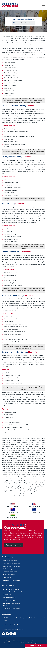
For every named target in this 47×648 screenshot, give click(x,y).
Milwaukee (13, 460)
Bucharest (28, 491)
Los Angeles (42, 456)
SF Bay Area (9, 477)
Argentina (28, 485)
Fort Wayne (27, 448)
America (27, 438)
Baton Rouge (41, 440)
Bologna (37, 489)
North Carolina (38, 465)
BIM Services (22, 643)
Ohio (31, 467)
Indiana (12, 454)
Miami (3, 460)
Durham (7, 448)
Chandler (37, 442)
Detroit (39, 446)
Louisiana (9, 458)
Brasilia (3, 491)
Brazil (7, 491)
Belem (38, 487)
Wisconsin (31, 483)
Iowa (22, 454)
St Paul (42, 477)
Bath (43, 493)
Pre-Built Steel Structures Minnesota (19, 198)
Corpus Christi (17, 446)
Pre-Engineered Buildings (17, 156)
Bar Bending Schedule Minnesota (21, 388)
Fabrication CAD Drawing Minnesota (11, 288)
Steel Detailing (17, 53)
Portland (13, 471)
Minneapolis (19, 460)
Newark (28, 465)
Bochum (23, 489)
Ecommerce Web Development (11, 589)
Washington (9, 483)
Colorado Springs (40, 444)
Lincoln (29, 456)
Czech (9, 495)
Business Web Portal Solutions (11, 603)
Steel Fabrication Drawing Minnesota (29, 288)
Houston (33, 452)
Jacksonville (28, 454)
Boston (14, 442)
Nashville (22, 462)
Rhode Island (41, 471)
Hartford (8, 452)
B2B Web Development (9, 597)
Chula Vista (16, 444)
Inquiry (10, 430)
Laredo (9, 456)
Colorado (33, 444)
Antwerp (22, 485)
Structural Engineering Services (11, 563)
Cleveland (27, 444)
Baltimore (34, 440)
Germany (13, 450)
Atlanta (14, 440)
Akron (3, 438)
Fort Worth (34, 448)
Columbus (4, 446)
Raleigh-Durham (31, 471)
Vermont (34, 481)
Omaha (43, 467)
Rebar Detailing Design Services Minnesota (20, 246)
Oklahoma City (37, 467)
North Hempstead (20, 467)
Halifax (38, 450)
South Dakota (24, 477)
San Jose (23, 475)
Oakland (28, 467)
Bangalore (8, 487)
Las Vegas (14, 456)
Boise (10, 442)
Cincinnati (22, 444)
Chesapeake (5, 444)
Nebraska (27, 462)
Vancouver (28, 481)
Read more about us (14, 545)
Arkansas (4, 440)
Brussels (22, 491)
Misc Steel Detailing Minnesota (9, 150)
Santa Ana (28, 475)
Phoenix (43, 469)
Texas (34, 479)
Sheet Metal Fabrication (16, 251)
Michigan (7, 460)
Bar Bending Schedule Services (19, 352)
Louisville (14, 458)
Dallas (23, 446)
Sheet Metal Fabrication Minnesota (23, 290)
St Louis (37, 477)
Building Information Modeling (11, 580)
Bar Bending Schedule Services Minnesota (13, 386)
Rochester (16, 473)
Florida (22, 448)
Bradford (42, 489)
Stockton (10, 479)
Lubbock (20, 458)
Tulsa (7, 481)
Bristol (17, 491)
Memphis (39, 458)
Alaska (11, 438)
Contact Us (23, 645)
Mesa (43, 458)
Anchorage (38, 438)
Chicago (11, 444)
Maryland (34, 458)
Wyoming (37, 483)
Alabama (7, 438)
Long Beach (35, 456)
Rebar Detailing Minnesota (27, 245)
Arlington (9, 440)
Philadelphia (37, 469)
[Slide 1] (20, 30)
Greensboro (29, 450)
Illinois (7, 454)
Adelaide (4, 485)
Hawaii (12, 452)
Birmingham (17, 489)
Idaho (43, 452)
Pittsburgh (4, 471)
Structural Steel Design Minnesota (15, 102)
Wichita (21, 483)
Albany (15, 438)
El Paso (18, 448)
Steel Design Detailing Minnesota (21, 100)
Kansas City (42, 454)
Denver (35, 446)
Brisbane (12, 491)
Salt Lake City (31, 473)
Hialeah (23, 452)
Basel (36, 493)
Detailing (33, 643)
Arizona (43, 438)
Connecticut (10, 446)
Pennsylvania (29, 469)
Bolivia (32, 489)
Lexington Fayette (22, 456)
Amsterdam (16, 485)
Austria (43, 485)
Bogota (28, 489)
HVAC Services (7, 577)
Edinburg (17, 495)
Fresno (39, 448)
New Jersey (39, 462)
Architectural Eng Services (10, 560)
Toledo (38, 479)
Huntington (38, 452)
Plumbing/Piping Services (10, 572)
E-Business (6, 606)
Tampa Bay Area (22, 479)
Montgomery (10, 462)
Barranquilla (29, 487)
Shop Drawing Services (9, 574)
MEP (28, 643)
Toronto (43, 479)
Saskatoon (34, 475)
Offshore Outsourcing (8, 109)
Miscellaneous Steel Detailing (18, 105)
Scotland (4, 458)
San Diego (17, 475)
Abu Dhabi (42, 483)
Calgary (23, 442)
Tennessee (29, 479)
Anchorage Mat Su (7, 493)
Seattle (39, 475)
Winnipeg (26, 483)
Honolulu (27, 452)
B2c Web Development (9, 600)
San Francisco (11, 475)
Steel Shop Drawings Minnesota (10, 99)
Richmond (4, 473)
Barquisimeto (21, 487)
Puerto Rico (19, 471)
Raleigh (24, 471)
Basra (40, 493)
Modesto (42, 460)
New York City (21, 465)
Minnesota (26, 460)
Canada (32, 442)
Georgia (8, 450)
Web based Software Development (12, 592)
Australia (38, 485)
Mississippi (32, 460)
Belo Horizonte (6, 489)
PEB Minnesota (6, 198)
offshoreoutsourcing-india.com (22, 641)
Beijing (34, 487)
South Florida (31, 477)
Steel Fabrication (32, 301)
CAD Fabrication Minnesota (10, 345)
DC (26, 446)
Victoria (39, 481)
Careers (39, 643)
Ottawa (23, 469)
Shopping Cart (7, 595)
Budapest (34, 491)
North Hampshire (10, 467)
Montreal (16, 462)
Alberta (14, 493)
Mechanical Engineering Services (12, 569)
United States (13, 481)
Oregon (13, 469)
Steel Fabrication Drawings (17, 295)
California (27, 442)
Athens (33, 485)
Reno (36, 471)
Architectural (14, 643)
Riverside (10, 473)
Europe (21, 495)
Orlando (18, 469)
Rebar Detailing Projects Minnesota (11, 245)
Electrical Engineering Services (11, 566)
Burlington (4, 495)
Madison (25, 458)
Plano (9, 471)
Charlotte (42, 442)
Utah (19, 481)
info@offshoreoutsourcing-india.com (14, 629)
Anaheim (32, 438)
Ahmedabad (10, 485)
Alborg (18, 493)
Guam (34, 450)
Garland (18, 450)
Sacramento (23, 473)
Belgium (43, 487)
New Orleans (9, 465)
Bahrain (4, 487)
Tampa (15, 479)
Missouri (38, 460)
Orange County (6, 469)
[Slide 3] (26, 30)
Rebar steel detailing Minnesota (26, 99)
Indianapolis (17, 454)
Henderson (17, 452)
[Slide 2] (23, 30)
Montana (4, 462)
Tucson (3, 481)
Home (15, 23)
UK (24, 481)
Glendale (23, 450)
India (3, 454)
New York (15, 465)
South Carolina (16, 477)
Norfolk (32, 465)
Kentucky (4, 456)
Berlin (12, 489)
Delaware (30, 446)
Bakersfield (28, 440)
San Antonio (39, 473)
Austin (23, 440)
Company (6, 643)
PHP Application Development (11, 609)
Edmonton (12, 448)
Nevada (33, 462)
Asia (22, 493)
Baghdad (32, 493)
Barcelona (14, 487)
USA (22, 481)
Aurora (19, 440)
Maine (29, 458)
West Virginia (15, 483)
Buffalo (18, 442)
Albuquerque (21, 438)
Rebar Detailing (13, 203)
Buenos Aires (41, 491)
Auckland (26, 493)
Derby (12, 495)
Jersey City (35, 454)
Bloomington (5, 442)
